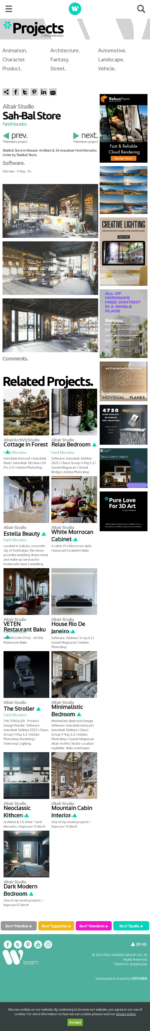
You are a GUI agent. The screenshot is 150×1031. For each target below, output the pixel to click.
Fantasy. (59, 59)
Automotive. (112, 50)
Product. (12, 68)
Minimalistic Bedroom (67, 710)
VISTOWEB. (139, 978)
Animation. (15, 50)
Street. (58, 68)
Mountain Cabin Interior (71, 811)
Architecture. (65, 50)
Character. (14, 59)
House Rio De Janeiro (68, 627)
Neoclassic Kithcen (17, 811)
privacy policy (126, 1014)
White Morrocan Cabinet (72, 535)
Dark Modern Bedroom (20, 890)
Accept (75, 1022)
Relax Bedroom (74, 444)
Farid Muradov (15, 123)
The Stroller (22, 708)
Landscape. (111, 59)
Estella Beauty (25, 533)
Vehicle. (107, 68)
